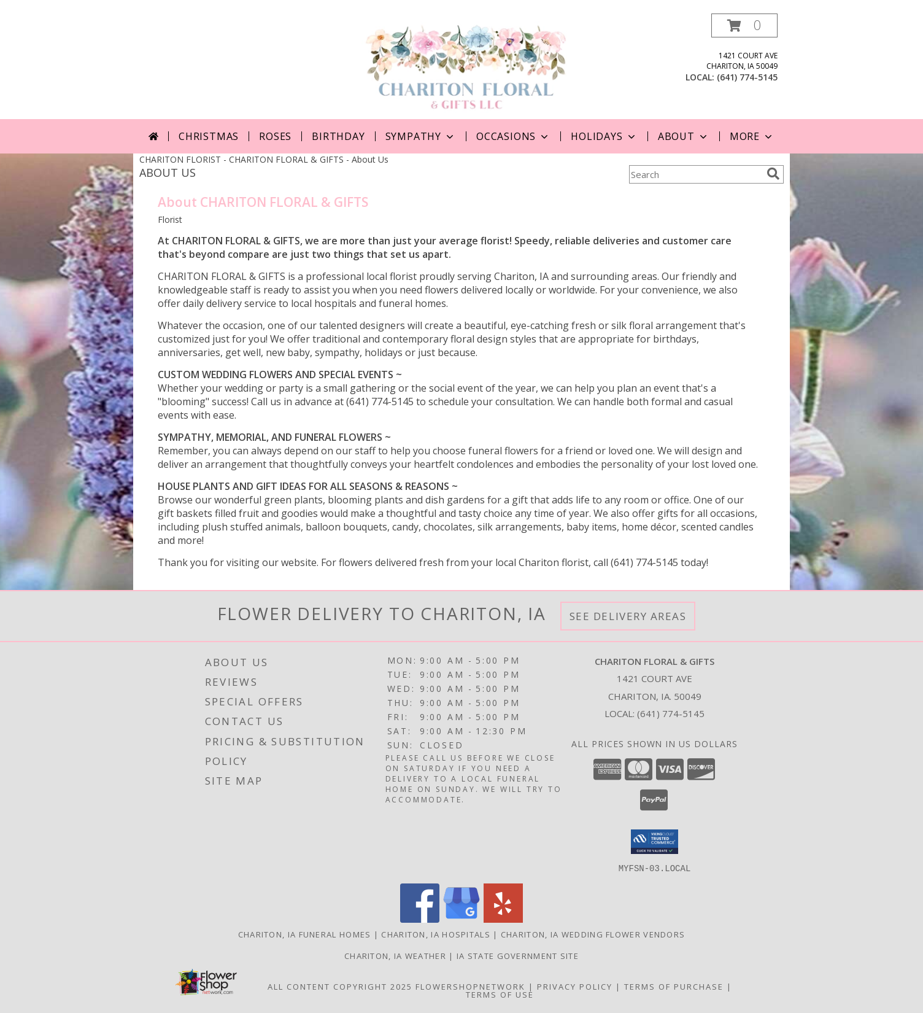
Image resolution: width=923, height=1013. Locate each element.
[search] (773, 173)
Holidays (604, 136)
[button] (744, 25)
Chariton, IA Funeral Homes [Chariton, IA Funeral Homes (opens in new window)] (304, 933)
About (683, 136)
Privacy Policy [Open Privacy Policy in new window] (574, 986)
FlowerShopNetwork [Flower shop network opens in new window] (470, 986)
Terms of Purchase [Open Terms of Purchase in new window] (674, 986)
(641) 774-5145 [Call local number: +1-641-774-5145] (747, 77)
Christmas (209, 136)
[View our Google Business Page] (461, 919)
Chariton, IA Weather (395, 955)
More (752, 136)
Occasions (513, 136)
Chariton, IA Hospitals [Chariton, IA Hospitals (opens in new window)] (435, 933)
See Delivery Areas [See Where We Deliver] (628, 616)
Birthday (338, 136)
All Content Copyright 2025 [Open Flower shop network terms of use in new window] (340, 986)
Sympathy (420, 136)
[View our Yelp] (503, 919)
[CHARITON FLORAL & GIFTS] (466, 66)
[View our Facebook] (419, 919)
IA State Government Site (518, 955)
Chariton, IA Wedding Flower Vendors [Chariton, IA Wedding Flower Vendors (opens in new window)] (593, 933)
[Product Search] (695, 174)
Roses (275, 136)
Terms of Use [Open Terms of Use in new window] (500, 993)
